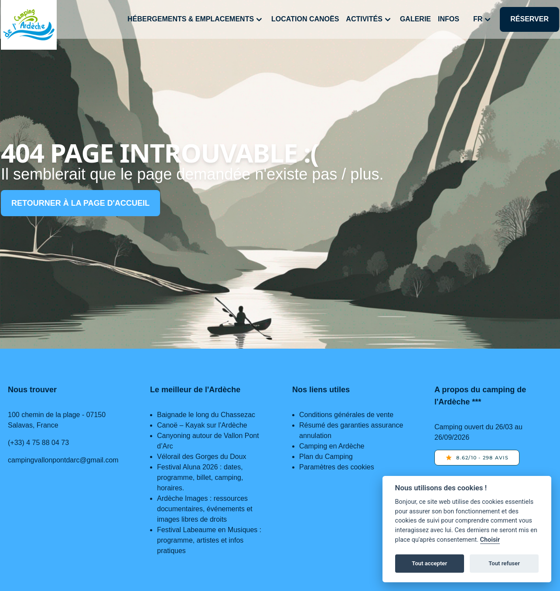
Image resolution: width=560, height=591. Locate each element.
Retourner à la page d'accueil (80, 203)
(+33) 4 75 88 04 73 (38, 442)
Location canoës (305, 19)
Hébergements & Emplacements (195, 19)
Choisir (490, 539)
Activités (369, 19)
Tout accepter (429, 563)
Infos (448, 19)
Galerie (415, 19)
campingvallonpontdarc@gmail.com (63, 460)
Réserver (529, 19)
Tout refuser (504, 563)
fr (483, 19)
